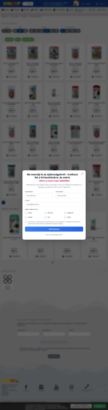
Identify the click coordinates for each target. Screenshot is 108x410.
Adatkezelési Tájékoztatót (45, 222)
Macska (50, 213)
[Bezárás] (82, 173)
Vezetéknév (29, 191)
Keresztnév (59, 191)
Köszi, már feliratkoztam (54, 235)
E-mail (27, 200)
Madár (30, 217)
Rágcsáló (70, 213)
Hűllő (69, 217)
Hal (49, 217)
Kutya (30, 213)
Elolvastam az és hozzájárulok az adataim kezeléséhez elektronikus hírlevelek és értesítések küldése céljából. (54, 222)
